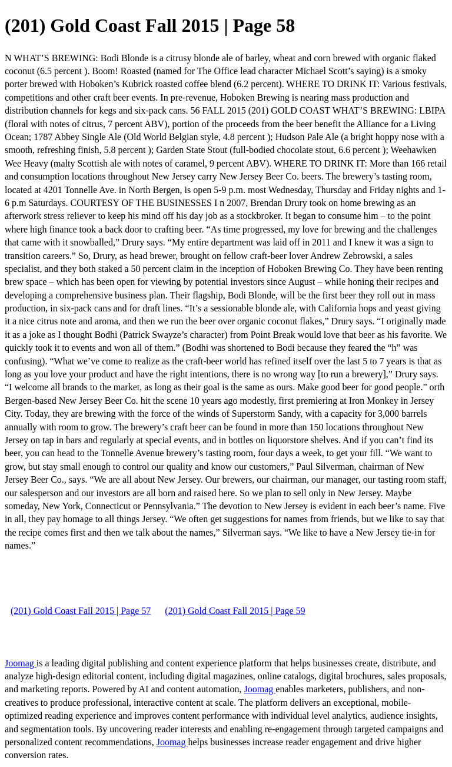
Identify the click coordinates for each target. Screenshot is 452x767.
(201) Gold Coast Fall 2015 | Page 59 (235, 611)
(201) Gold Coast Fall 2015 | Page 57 (81, 611)
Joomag (20, 663)
